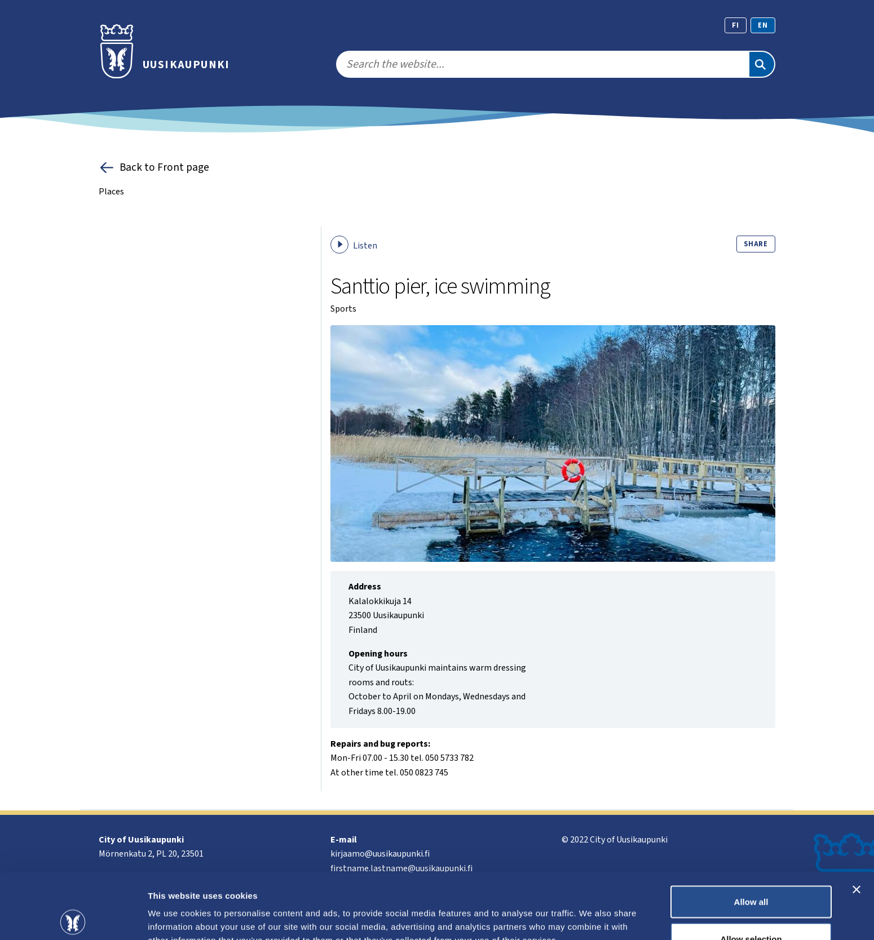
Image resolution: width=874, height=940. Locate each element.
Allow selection (751, 873)
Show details (592, 911)
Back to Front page (154, 167)
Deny (751, 910)
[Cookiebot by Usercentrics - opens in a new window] (73, 918)
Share (756, 244)
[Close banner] (856, 824)
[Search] (761, 64)
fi (735, 25)
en (763, 25)
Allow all (751, 836)
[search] (542, 64)
